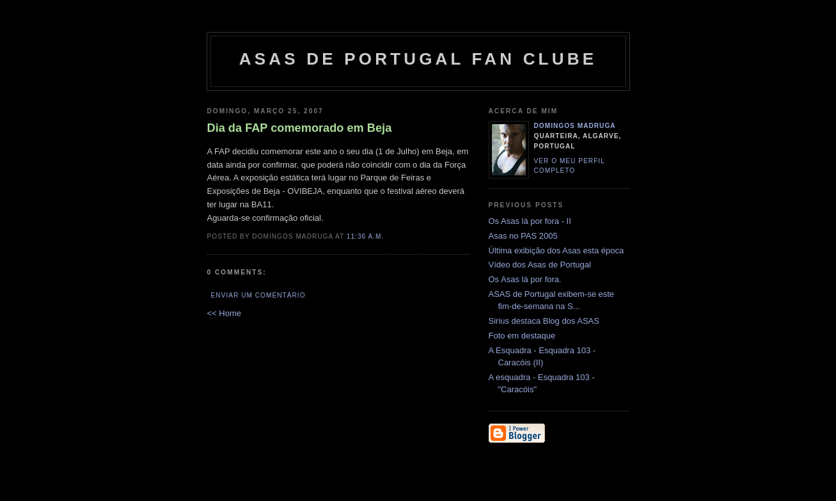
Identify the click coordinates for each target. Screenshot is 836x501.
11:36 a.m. (365, 236)
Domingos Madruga (575, 125)
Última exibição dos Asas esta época (556, 250)
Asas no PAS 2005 (523, 236)
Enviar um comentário (258, 295)
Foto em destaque (522, 335)
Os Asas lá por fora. (525, 279)
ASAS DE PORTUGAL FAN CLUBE (418, 58)
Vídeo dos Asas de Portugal (540, 264)
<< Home (224, 313)
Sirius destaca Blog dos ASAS (544, 321)
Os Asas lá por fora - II (530, 221)
